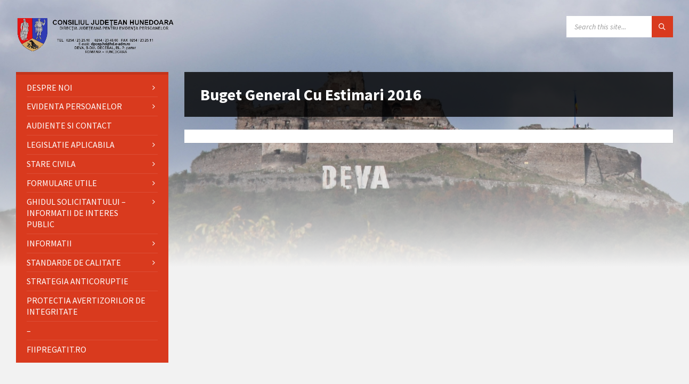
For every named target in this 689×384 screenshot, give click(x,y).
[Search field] (619, 26)
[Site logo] (96, 50)
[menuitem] (92, 87)
